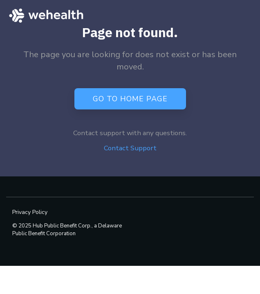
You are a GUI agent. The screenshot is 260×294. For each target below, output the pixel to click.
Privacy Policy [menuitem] (29, 212)
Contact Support (130, 148)
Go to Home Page (130, 98)
